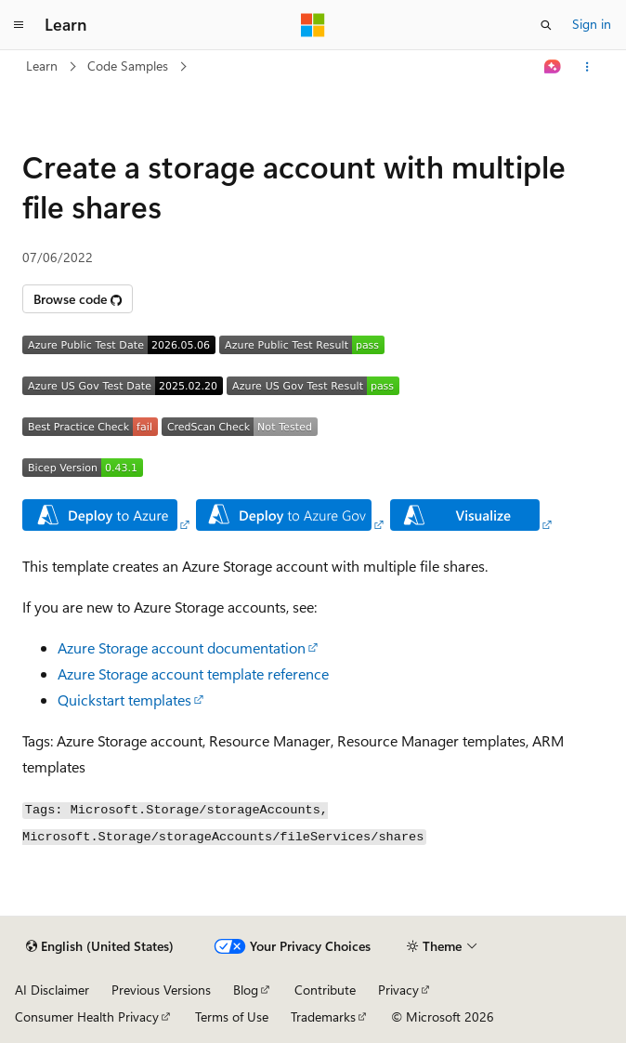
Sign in (591, 24)
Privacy (398, 989)
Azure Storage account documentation (182, 647)
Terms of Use (231, 1016)
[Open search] (546, 25)
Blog (245, 989)
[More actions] (587, 67)
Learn (42, 65)
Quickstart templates (124, 699)
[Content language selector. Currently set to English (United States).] (100, 946)
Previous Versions (161, 989)
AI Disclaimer (52, 989)
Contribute (325, 989)
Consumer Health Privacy (87, 1016)
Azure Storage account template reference (193, 673)
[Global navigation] (18, 25)
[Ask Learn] (553, 67)
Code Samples (127, 65)
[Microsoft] (313, 25)
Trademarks (323, 1016)
